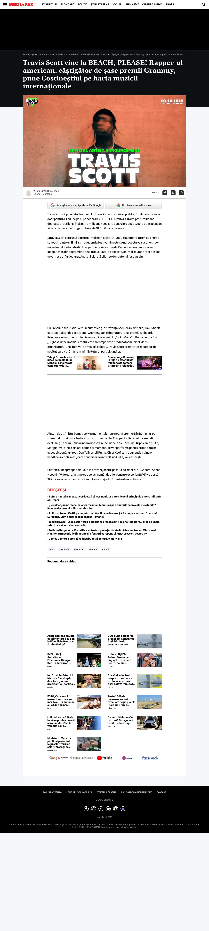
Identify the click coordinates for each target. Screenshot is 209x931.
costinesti (79, 549)
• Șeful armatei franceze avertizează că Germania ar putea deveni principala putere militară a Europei (104, 498)
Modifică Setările (104, 800)
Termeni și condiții (106, 792)
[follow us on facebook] (150, 758)
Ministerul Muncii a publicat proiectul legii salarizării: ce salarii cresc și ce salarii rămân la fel (59, 742)
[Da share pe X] (173, 192)
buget (52, 549)
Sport (170, 4)
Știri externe (100, 4)
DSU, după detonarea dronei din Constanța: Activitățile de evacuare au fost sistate (121, 640)
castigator (64, 549)
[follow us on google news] (58, 758)
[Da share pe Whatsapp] (181, 192)
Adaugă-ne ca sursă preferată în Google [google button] (75, 205)
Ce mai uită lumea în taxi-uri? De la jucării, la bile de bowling (121, 720)
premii (105, 549)
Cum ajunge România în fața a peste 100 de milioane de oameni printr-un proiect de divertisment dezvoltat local (121, 361)
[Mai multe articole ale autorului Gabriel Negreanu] (28, 192)
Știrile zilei (49, 4)
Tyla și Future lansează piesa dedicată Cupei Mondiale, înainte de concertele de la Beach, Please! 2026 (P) (61, 361)
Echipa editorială (52, 792)
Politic (83, 4)
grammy (93, 549)
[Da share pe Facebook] (164, 192)
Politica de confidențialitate (136, 792)
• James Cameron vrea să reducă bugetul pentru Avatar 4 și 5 (84, 538)
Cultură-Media (152, 4)
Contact (161, 792)
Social (116, 4)
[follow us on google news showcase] (81, 758)
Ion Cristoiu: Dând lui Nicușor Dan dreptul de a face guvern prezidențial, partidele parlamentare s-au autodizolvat (61, 679)
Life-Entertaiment (46, 54)
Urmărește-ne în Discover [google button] (133, 205)
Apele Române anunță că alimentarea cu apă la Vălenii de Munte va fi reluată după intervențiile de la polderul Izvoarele (61, 640)
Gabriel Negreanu (42, 194)
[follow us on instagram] (127, 758)
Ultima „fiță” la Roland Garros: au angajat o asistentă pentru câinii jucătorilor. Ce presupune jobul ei (119, 658)
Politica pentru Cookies (79, 792)
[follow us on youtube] (104, 758)
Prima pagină (29, 54)
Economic (67, 4)
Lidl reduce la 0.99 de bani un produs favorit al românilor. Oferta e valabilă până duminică (61, 721)
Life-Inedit (132, 4)
